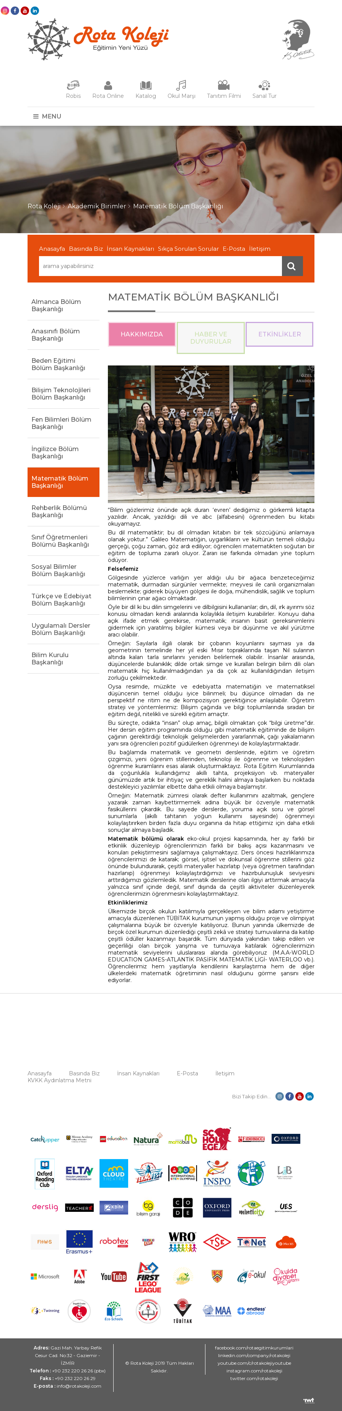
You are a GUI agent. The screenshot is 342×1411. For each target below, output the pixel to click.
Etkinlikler (279, 334)
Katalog (145, 96)
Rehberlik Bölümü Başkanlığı (59, 511)
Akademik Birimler (97, 206)
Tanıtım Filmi (224, 96)
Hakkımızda (142, 334)
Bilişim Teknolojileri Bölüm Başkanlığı (61, 393)
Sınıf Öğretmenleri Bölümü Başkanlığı (60, 541)
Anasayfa (52, 248)
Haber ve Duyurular (210, 338)
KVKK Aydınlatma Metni (59, 1080)
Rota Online (108, 96)
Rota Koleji (44, 206)
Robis (73, 96)
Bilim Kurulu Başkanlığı (49, 658)
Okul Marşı (181, 96)
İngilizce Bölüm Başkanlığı (55, 452)
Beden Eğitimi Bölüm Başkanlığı (58, 364)
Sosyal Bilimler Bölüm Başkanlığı (58, 570)
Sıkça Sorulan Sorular (188, 248)
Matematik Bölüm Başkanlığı (178, 206)
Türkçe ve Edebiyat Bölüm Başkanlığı (61, 600)
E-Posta (234, 248)
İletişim (259, 248)
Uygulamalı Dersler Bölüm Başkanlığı (60, 629)
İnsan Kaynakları (130, 248)
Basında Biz (86, 248)
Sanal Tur (264, 96)
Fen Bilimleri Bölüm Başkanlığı (61, 423)
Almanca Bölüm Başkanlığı (56, 305)
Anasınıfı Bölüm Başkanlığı (55, 335)
